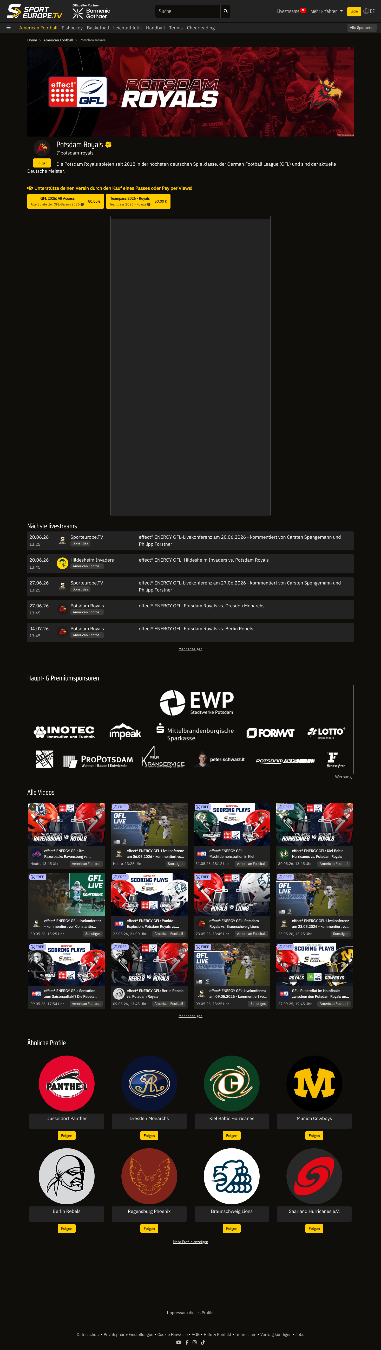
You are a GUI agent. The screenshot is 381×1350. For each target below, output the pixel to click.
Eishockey (72, 28)
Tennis (176, 28)
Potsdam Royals (87, 606)
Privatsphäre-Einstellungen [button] (129, 1334)
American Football (38, 28)
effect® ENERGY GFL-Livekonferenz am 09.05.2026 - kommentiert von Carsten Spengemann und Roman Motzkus (237, 993)
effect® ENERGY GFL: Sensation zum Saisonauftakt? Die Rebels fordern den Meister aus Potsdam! (71, 993)
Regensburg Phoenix (149, 1211)
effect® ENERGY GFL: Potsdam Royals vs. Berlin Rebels (196, 629)
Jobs (299, 1334)
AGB (196, 1334)
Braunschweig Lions (232, 1211)
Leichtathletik (127, 28)
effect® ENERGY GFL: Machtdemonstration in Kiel (231, 853)
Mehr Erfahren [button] (325, 11)
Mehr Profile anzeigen (190, 1241)
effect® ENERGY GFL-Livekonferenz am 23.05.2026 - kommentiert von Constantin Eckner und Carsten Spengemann (320, 923)
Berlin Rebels (67, 1211)
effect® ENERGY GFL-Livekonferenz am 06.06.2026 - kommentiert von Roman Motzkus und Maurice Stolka (156, 853)
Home (32, 40)
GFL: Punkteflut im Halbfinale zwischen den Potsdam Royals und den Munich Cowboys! (320, 993)
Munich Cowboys (314, 1118)
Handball (155, 28)
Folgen (42, 162)
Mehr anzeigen (190, 648)
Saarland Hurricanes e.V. (314, 1211)
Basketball (98, 28)
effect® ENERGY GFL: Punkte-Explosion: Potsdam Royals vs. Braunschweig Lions (151, 923)
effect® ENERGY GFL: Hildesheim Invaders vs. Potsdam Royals (204, 560)
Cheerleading (201, 28)
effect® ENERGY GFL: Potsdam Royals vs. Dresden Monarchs (202, 606)
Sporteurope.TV (86, 537)
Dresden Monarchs (149, 1118)
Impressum (246, 1334)
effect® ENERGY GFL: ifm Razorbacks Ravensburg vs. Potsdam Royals (66, 853)
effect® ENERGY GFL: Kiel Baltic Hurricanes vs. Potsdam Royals (317, 853)
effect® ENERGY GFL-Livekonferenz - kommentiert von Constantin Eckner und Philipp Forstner (72, 923)
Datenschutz (89, 1334)
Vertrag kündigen (276, 1334)
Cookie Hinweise (173, 1334)
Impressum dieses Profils (190, 1312)
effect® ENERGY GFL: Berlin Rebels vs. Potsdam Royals (155, 993)
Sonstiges (80, 543)
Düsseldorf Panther (67, 1118)
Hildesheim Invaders (92, 560)
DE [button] (369, 11)
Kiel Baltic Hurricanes (231, 1118)
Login (354, 11)
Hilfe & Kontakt (218, 1334)
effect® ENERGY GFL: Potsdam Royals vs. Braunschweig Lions (234, 923)
